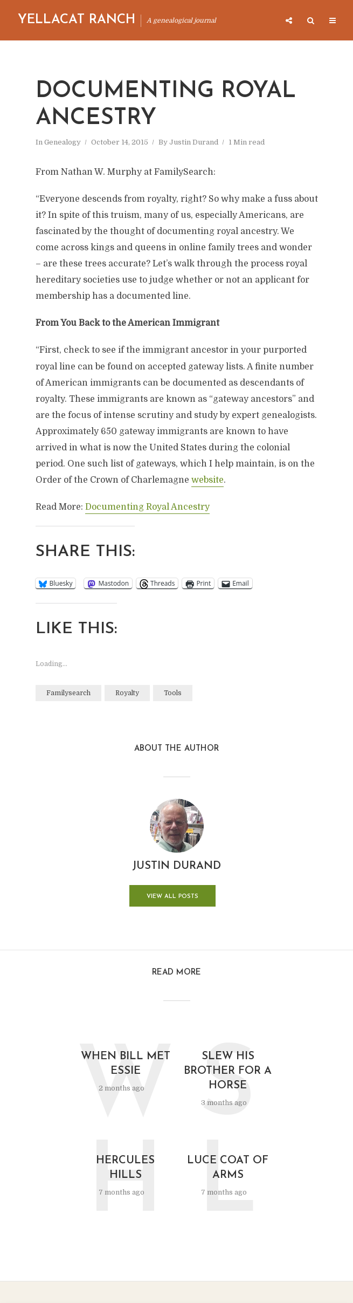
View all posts (172, 897)
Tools (173, 693)
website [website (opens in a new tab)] (207, 480)
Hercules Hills (125, 1168)
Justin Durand (193, 142)
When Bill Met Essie (125, 1063)
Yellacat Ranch (76, 19)
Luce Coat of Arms (227, 1168)
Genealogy (62, 142)
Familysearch (68, 693)
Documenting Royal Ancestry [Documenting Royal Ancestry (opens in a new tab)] (147, 507)
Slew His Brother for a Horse (228, 1071)
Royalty (127, 693)
